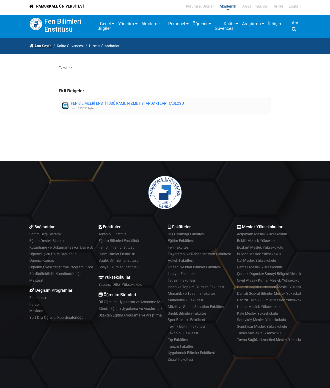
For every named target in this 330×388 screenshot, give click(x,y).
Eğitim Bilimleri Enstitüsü (119, 241)
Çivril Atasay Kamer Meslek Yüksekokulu (269, 280)
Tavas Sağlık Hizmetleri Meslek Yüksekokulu (273, 340)
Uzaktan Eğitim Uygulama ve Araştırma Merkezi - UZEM (143, 315)
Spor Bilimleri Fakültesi (186, 320)
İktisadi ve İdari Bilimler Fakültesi (194, 267)
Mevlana (36, 311)
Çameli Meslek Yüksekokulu (259, 267)
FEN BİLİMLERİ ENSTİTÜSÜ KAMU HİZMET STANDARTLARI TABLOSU (127, 103)
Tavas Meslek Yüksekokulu (259, 333)
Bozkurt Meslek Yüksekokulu (260, 247)
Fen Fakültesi (178, 247)
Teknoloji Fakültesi (183, 333)
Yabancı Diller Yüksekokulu (120, 284)
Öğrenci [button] (199, 23)
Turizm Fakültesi (181, 346)
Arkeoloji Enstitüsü (114, 234)
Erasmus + (38, 298)
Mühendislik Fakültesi (185, 300)
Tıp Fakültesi (178, 340)
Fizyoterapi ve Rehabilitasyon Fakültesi (199, 254)
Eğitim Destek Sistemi (47, 241)
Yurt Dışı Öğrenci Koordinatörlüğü (56, 317)
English (295, 6)
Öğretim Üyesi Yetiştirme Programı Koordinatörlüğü (70, 267)
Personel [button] (176, 23)
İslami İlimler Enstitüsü (117, 254)
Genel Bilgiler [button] (104, 26)
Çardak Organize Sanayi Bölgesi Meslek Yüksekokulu (280, 274)
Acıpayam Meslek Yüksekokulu (262, 234)
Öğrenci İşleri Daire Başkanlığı (53, 254)
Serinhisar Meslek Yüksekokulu (262, 326)
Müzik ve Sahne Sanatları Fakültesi (196, 307)
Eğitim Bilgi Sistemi (45, 234)
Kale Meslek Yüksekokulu (257, 313)
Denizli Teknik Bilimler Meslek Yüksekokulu (271, 300)
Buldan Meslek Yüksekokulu (259, 254)
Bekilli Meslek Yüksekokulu (258, 241)
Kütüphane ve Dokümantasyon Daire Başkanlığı (68, 247)
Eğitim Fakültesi (181, 241)
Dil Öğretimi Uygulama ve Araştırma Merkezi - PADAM (142, 302)
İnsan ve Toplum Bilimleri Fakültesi (196, 287)
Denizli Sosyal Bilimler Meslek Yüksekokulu (272, 293)
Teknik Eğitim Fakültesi (186, 326)
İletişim (275, 23)
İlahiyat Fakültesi (181, 274)
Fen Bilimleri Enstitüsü (62, 25)
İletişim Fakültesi (181, 280)
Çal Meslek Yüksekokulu (256, 260)
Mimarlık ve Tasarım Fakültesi (192, 293)
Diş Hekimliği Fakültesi (186, 234)
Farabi (34, 304)
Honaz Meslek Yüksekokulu (259, 307)
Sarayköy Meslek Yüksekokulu (261, 320)
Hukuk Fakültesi (181, 260)
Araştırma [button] (251, 23)
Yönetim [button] (126, 23)
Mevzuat (36, 280)
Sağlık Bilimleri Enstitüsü (119, 260)
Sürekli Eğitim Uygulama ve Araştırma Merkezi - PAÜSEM (144, 308)
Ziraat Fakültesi (180, 359)
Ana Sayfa (43, 46)
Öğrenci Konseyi (42, 260)
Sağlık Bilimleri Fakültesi (187, 313)
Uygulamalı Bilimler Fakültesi (191, 353)
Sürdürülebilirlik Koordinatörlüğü (55, 274)
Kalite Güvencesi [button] (225, 26)
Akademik (151, 23)
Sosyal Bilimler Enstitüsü (119, 267)
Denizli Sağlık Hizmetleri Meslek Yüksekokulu (273, 287)
